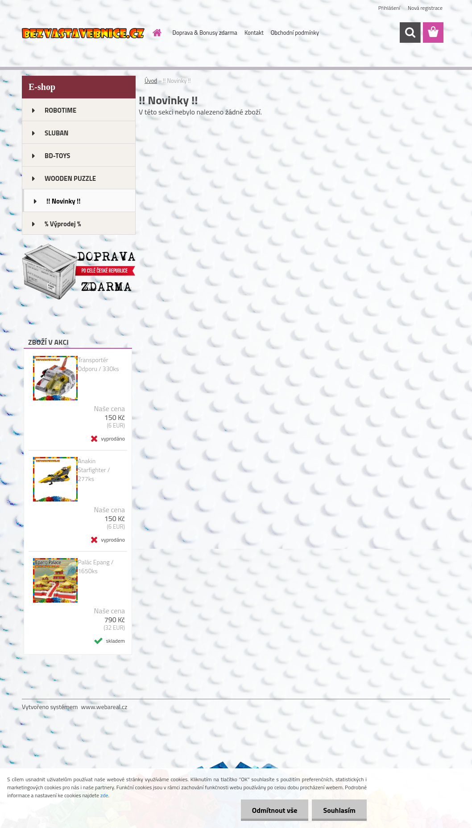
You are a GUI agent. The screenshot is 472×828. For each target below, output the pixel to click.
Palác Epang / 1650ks (95, 566)
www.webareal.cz (104, 706)
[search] (410, 32)
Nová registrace (425, 8)
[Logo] (83, 33)
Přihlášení (389, 8)
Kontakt (254, 32)
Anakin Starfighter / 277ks (94, 470)
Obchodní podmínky (295, 32)
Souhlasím (339, 810)
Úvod (151, 80)
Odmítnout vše (275, 810)
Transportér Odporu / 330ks (98, 364)
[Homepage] (155, 32)
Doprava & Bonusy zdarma (205, 32)
